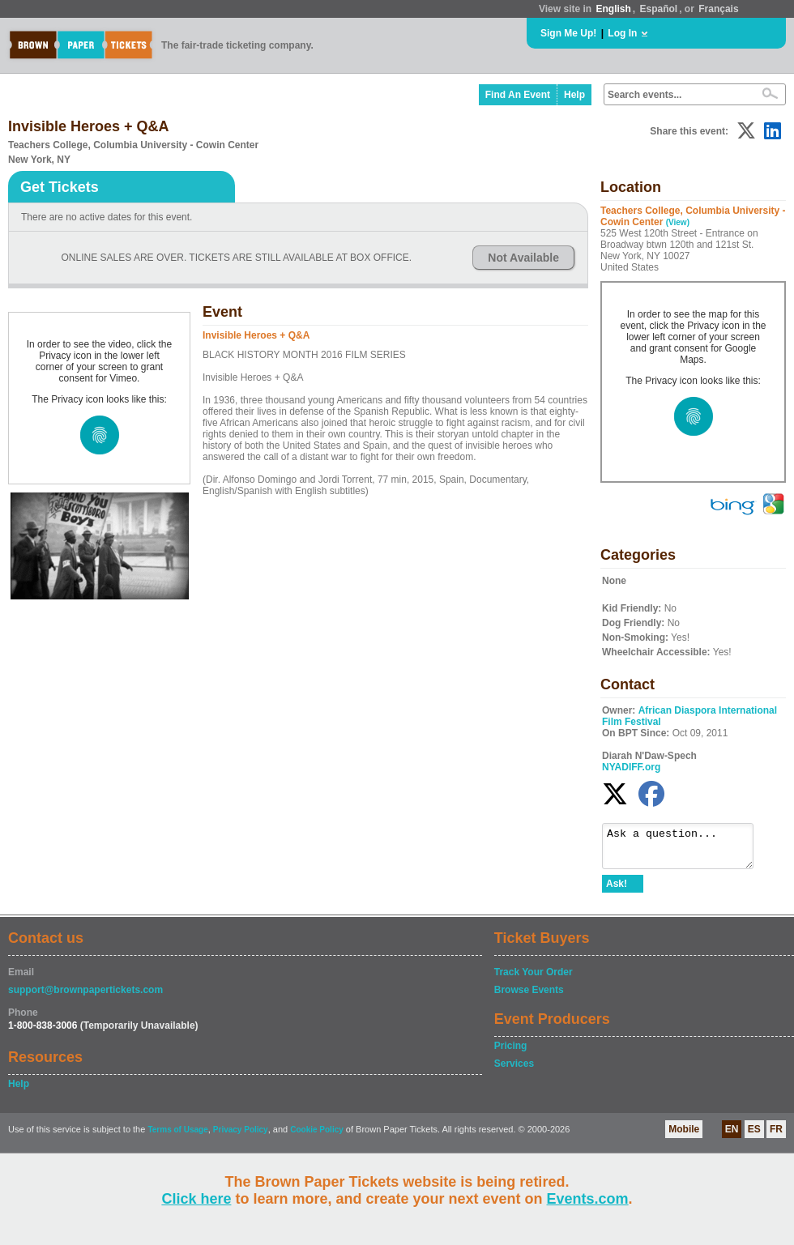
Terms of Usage (177, 1136)
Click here (196, 1199)
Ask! (616, 891)
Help (574, 94)
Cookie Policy (317, 1136)
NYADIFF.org (631, 767)
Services (514, 1071)
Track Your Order (533, 979)
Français (718, 9)
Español (659, 9)
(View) (677, 222)
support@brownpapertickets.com (85, 997)
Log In (622, 33)
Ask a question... (686, 849)
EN (732, 1136)
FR (776, 1136)
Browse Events (529, 997)
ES (754, 1136)
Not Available (523, 257)
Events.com (588, 1199)
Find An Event (517, 94)
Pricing (510, 1053)
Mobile (683, 1136)
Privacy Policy (240, 1136)
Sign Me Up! (568, 33)
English (613, 9)
